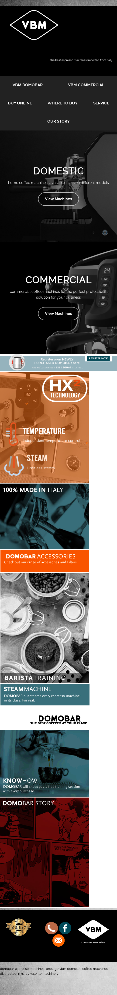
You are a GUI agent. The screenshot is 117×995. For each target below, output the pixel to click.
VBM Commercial (86, 85)
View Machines (58, 199)
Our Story (58, 121)
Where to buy (63, 103)
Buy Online (20, 103)
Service (101, 103)
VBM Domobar (28, 85)
